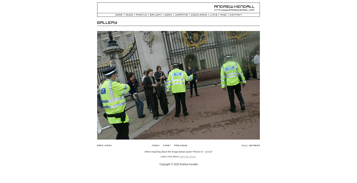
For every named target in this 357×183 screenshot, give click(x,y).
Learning (181, 15)
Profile (141, 15)
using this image (187, 156)
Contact (236, 15)
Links (213, 15)
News (129, 15)
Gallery (155, 15)
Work (168, 15)
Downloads (199, 15)
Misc (223, 15)
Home (118, 15)
